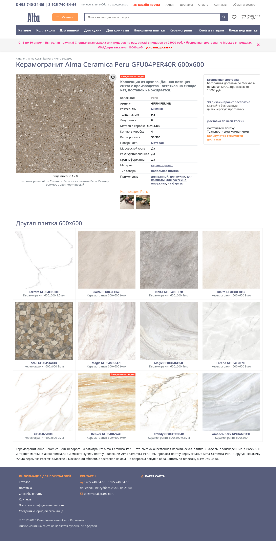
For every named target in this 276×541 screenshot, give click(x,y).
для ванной (159, 176)
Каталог (65, 17)
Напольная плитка (149, 30)
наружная (158, 183)
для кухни (177, 176)
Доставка (186, 4)
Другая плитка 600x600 (49, 223)
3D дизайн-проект (146, 4)
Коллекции (45, 30)
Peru (154, 98)
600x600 (157, 109)
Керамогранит (182, 30)
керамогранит (162, 165)
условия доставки (159, 47)
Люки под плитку (243, 30)
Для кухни (93, 30)
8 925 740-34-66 (62, 4)
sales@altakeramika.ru (99, 494)
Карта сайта (153, 476)
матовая (157, 143)
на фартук (175, 183)
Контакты (220, 4)
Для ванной (70, 30)
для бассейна (176, 180)
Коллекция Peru (134, 191)
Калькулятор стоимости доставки (225, 137)
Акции (170, 4)
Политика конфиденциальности (41, 505)
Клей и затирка (211, 30)
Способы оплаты (30, 494)
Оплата (203, 4)
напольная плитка (165, 171)
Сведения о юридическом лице (41, 511)
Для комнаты (117, 30)
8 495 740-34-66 (30, 4)
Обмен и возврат (245, 4)
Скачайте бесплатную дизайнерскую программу (228, 105)
